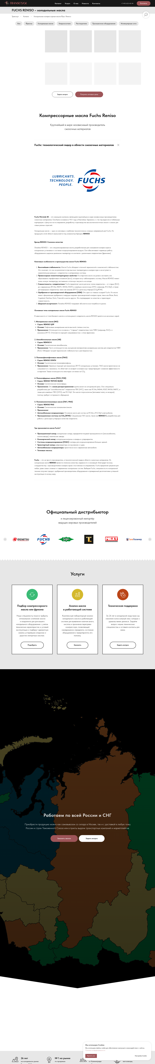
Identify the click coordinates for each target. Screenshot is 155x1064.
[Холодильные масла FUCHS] (43, 539)
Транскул (15, 16)
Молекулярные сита (128, 23)
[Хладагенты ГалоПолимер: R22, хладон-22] (134, 539)
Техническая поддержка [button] (123, 605)
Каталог (58, 3)
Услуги (67, 3)
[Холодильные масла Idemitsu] (21, 539)
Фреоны (29, 23)
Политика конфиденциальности (95, 1050)
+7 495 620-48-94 (127, 3)
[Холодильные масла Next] (111, 539)
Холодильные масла (45, 23)
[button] (62, 94)
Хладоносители (65, 23)
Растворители (81, 23)
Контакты (96, 3)
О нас (76, 3)
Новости (85, 3)
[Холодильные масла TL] (89, 539)
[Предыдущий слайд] (5, 539)
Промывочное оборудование (103, 23)
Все (18, 23)
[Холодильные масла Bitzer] (66, 539)
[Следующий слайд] (150, 539)
